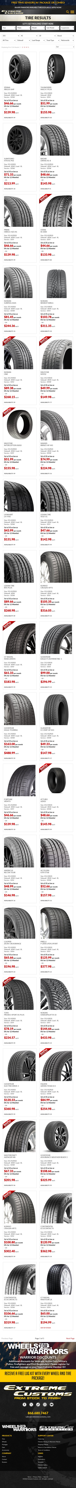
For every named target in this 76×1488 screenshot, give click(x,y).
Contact (4, 1459)
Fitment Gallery (42, 1465)
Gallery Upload (42, 1468)
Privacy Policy (37, 1477)
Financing (41, 1439)
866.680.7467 (38, 1413)
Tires (3, 1439)
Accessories (5, 1450)
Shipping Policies (43, 1444)
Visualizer (41, 1462)
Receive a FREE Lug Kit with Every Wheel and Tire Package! (38, 1376)
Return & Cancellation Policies (47, 1447)
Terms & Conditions (44, 1450)
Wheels (4, 1442)
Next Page (70, 1338)
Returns (46, 1477)
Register (40, 1456)
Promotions (41, 1459)
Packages (5, 1444)
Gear (3, 1447)
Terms (29, 1477)
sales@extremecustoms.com (38, 1417)
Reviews (4, 1462)
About (4, 1456)
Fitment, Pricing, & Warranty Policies (49, 1442)
